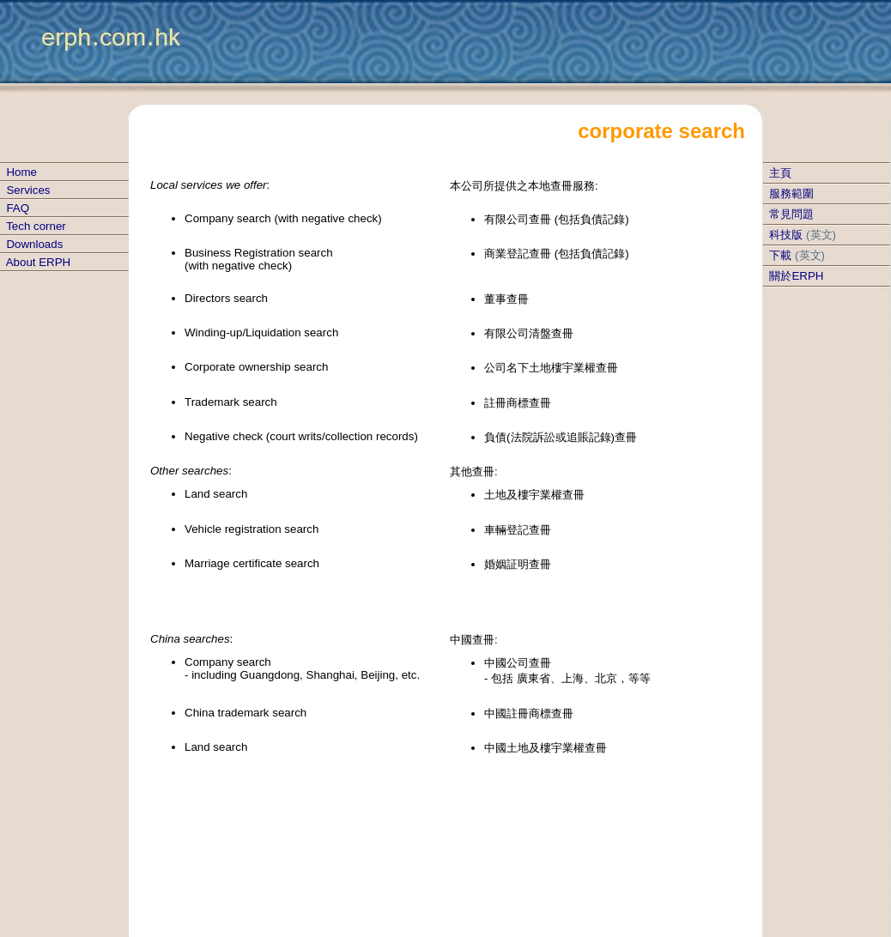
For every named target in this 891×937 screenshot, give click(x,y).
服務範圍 (791, 193)
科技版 (786, 234)
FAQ (17, 208)
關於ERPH (796, 275)
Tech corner (36, 226)
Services (28, 190)
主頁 (780, 172)
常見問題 (791, 214)
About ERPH (38, 262)
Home (21, 172)
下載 (780, 255)
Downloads (34, 244)
